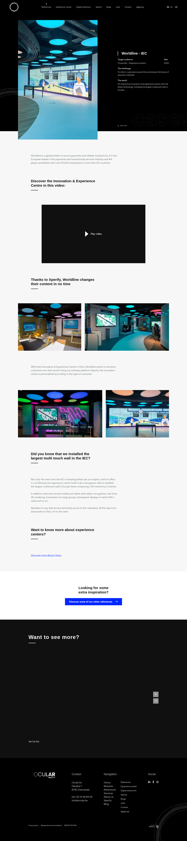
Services (108, 793)
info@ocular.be (80, 800)
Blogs (108, 7)
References (46, 7)
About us (108, 796)
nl (171, 7)
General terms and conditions (51, 825)
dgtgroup (140, 7)
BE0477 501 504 (70, 825)
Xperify (99, 7)
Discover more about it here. (46, 555)
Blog (106, 804)
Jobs (118, 7)
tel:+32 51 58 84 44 (82, 796)
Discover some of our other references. (93, 601)
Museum (108, 786)
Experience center (63, 7)
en (168, 7)
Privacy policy (33, 825)
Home (107, 782)
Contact (128, 7)
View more (122, 125)
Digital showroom (83, 7)
